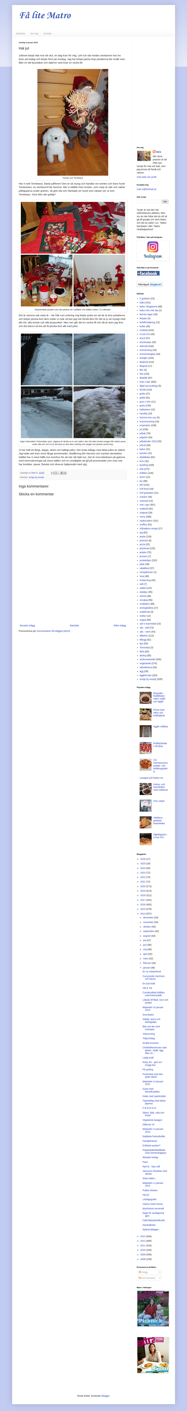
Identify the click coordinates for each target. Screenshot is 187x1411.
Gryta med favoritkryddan (151, 1090)
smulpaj (144, 600)
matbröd (144, 508)
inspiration (145, 425)
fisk (141, 373)
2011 (143, 1245)
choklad (144, 330)
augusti (147, 935)
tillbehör (144, 635)
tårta (142, 651)
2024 (143, 868)
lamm (142, 477)
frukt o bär (145, 381)
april (145, 954)
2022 (143, 877)
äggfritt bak (145, 675)
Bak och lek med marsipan (151, 1028)
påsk (142, 564)
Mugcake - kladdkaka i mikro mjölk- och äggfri (159, 697)
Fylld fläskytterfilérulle (153, 1220)
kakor (142, 449)
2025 (143, 863)
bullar (142, 326)
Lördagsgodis (149, 1199)
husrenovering (147, 421)
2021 (143, 881)
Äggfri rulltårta (160, 726)
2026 (143, 859)
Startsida (20, 33)
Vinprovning (148, 1033)
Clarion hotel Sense (152, 1204)
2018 (143, 895)
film (141, 369)
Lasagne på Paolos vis (151, 777)
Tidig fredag (148, 1038)
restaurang (145, 580)
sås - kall (144, 627)
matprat (143, 512)
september (149, 931)
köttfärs (143, 473)
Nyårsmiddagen (150, 1229)
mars (146, 958)
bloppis (143, 318)
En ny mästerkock (151, 971)
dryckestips (145, 342)
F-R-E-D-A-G (149, 1108)
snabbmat (145, 611)
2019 (143, 891)
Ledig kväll (147, 1057)
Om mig (34, 33)
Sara (158, 151)
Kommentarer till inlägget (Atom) (53, 631)
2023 (143, 872)
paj (141, 532)
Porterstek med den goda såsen (152, 1075)
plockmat (144, 548)
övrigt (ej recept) (36, 477)
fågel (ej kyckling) (149, 385)
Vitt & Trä (147, 988)
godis (142, 393)
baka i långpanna (148, 306)
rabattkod (144, 568)
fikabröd (144, 362)
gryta (142, 405)
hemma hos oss (148, 417)
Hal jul (145, 1195)
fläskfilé (143, 377)
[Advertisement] (73, 596)
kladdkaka (145, 457)
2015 (143, 909)
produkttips (145, 560)
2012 (143, 1241)
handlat (143, 413)
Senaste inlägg (27, 625)
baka (142, 302)
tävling (143, 655)
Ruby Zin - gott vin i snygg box (152, 1063)
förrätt (143, 389)
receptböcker (146, 572)
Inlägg (143, 1272)
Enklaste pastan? (151, 1145)
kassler (143, 453)
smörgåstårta (146, 607)
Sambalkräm (149, 1225)
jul (141, 429)
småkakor (145, 603)
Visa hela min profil (146, 177)
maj (145, 949)
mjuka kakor (146, 520)
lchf (141, 485)
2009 (143, 1254)
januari (147, 967)
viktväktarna (146, 667)
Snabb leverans (150, 1043)
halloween (145, 409)
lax (141, 481)
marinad (144, 501)
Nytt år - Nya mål (151, 1166)
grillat (142, 397)
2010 (143, 1250)
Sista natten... (149, 1178)
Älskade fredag (150, 1157)
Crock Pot (145, 334)
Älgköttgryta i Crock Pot (160, 836)
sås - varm (145, 631)
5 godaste (145, 298)
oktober (147, 926)
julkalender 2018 (148, 441)
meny (142, 516)
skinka (143, 596)
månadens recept (149, 528)
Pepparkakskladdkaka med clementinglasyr (154, 1151)
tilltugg (143, 639)
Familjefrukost (149, 1141)
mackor (143, 497)
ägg (141, 671)
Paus (145, 1162)
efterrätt (144, 346)
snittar (143, 615)
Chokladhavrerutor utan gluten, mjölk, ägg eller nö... (154, 1050)
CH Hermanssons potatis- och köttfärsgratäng (160, 765)
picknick (144, 540)
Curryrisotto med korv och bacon (153, 977)
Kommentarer (147, 1278)
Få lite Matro (44, 15)
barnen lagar (146, 314)
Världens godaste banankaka (159, 820)
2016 (143, 904)
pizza (142, 544)
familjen (144, 358)
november (148, 922)
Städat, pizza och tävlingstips (151, 1020)
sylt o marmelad (148, 623)
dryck (142, 338)
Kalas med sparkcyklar (154, 1096)
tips (141, 643)
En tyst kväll (148, 983)
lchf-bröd (144, 489)
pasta (142, 536)
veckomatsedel (147, 659)
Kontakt (47, 33)
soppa (143, 619)
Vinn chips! (159, 801)
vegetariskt (145, 663)
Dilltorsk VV (148, 1124)
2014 (143, 913)
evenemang (146, 350)
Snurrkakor (148, 1014)
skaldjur (144, 592)
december (148, 917)
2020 (143, 886)
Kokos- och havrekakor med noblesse (160, 787)
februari (147, 963)
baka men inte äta (149, 310)
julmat (143, 445)
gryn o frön (145, 401)
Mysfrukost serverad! (153, 1208)
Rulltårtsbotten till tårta (160, 745)
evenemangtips (147, 354)
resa (142, 576)
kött (141, 469)
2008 (143, 1259)
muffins (143, 524)
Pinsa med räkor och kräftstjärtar (159, 712)
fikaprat (143, 366)
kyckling (144, 465)
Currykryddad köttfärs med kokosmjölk (153, 994)
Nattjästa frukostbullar (153, 1136)
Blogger (105, 1395)
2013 (143, 1236)
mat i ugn (144, 504)
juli (145, 940)
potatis (143, 552)
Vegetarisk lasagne (152, 1120)
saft (141, 584)
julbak (143, 433)
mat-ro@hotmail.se (146, 189)
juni (145, 945)
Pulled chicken (149, 1190)
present (143, 556)
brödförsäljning (147, 322)
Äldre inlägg (120, 625)
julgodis (143, 437)
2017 (143, 900)
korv (142, 461)
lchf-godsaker (147, 493)
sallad (143, 588)
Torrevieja (145, 647)
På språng (147, 1069)
